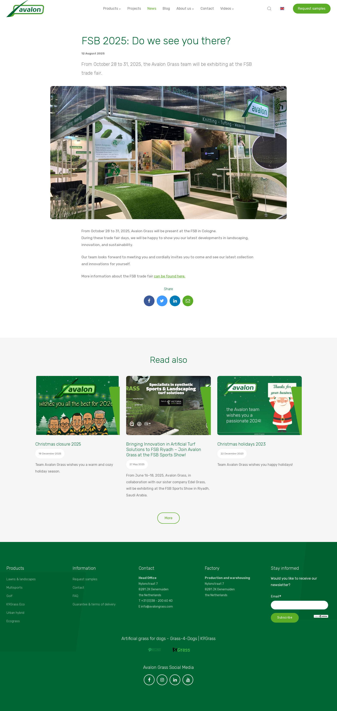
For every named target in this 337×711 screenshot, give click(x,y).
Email (276, 596)
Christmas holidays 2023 (241, 444)
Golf (9, 596)
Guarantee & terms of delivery (94, 604)
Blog (166, 8)
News (151, 8)
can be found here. (169, 276)
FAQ (75, 596)
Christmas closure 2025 (58, 444)
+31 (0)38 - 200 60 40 (157, 601)
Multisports (14, 587)
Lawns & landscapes (21, 579)
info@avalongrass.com (157, 606)
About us (185, 8)
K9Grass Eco (15, 604)
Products (112, 8)
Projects (134, 8)
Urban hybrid (15, 613)
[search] (269, 8)
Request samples (311, 8)
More (168, 518)
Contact (207, 8)
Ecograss (13, 621)
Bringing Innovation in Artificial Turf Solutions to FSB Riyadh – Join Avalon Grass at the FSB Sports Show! (163, 449)
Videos (227, 8)
